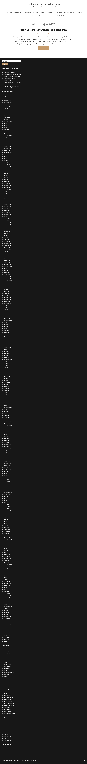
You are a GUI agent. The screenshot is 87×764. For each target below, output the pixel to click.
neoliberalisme (7, 699)
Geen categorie (47, 33)
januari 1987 (7, 618)
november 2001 (7, 403)
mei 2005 (6, 365)
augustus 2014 (7, 231)
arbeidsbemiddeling (8, 653)
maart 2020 (6, 140)
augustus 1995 (7, 542)
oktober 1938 (7, 641)
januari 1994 (7, 581)
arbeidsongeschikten (9, 658)
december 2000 (7, 419)
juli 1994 (6, 568)
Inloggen (6, 734)
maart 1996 (6, 527)
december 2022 (7, 104)
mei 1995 (6, 548)
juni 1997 (6, 498)
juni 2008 (6, 339)
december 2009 (7, 314)
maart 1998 (6, 479)
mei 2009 (6, 326)
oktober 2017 (7, 187)
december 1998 (7, 461)
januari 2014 (7, 241)
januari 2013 (7, 262)
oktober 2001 (7, 405)
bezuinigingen (7, 666)
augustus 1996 (7, 517)
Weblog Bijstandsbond (70, 12)
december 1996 (7, 510)
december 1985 (7, 622)
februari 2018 (7, 181)
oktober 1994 (7, 562)
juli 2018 (6, 173)
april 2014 (6, 237)
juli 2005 (6, 361)
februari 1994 (7, 579)
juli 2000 (6, 430)
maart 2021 (6, 129)
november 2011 (7, 278)
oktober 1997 (7, 490)
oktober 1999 (7, 446)
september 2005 (8, 359)
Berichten (7, 736)
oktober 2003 (7, 386)
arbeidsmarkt (7, 656)
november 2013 (7, 245)
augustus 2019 (7, 154)
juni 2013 (6, 254)
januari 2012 (7, 274)
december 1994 (7, 558)
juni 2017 (6, 193)
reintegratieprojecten (9, 705)
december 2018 (7, 166)
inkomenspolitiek (8, 689)
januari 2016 (7, 212)
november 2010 (7, 299)
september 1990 (8, 606)
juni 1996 (6, 521)
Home (6, 12)
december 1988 (7, 614)
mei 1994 (6, 573)
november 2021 (7, 119)
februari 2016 (7, 210)
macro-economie (8, 691)
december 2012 (7, 264)
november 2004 (7, 374)
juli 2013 (6, 251)
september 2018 (8, 169)
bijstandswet (7, 668)
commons (6, 670)
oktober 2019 (7, 150)
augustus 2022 (7, 106)
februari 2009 (7, 332)
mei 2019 (6, 158)
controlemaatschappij (9, 672)
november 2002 (7, 390)
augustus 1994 (7, 566)
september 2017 (8, 189)
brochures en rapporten (16, 12)
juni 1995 (6, 546)
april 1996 (6, 525)
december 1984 (7, 624)
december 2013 (7, 243)
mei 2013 (6, 256)
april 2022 (6, 115)
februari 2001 (7, 415)
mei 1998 (6, 475)
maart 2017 (6, 200)
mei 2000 (6, 434)
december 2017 (7, 185)
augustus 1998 (7, 469)
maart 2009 (6, 330)
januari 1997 (7, 508)
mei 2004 (6, 380)
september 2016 (8, 206)
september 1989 (8, 612)
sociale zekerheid (8, 711)
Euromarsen (7, 680)
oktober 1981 (7, 631)
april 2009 (6, 328)
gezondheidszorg (8, 687)
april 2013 (6, 258)
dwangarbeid (7, 676)
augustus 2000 (7, 428)
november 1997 (7, 488)
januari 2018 (7, 183)
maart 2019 (6, 162)
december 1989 (7, 610)
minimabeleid (7, 695)
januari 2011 (7, 295)
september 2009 (8, 320)
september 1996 (8, 515)
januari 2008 (7, 345)
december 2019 (7, 146)
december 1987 (7, 616)
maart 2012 (6, 270)
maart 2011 (6, 291)
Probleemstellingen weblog (31, 12)
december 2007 (7, 347)
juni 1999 (6, 450)
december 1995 (7, 533)
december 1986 (7, 620)
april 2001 (6, 413)
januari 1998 (7, 484)
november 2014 (7, 224)
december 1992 (7, 595)
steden (5, 717)
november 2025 (7, 100)
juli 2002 (6, 392)
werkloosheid (7, 722)
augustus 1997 (7, 494)
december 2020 (7, 131)
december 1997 (7, 486)
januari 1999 (7, 459)
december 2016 (7, 204)
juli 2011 (6, 285)
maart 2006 (6, 353)
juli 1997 (6, 496)
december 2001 (7, 401)
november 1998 (7, 463)
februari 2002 (7, 399)
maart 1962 (6, 639)
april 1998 (6, 477)
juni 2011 (6, 287)
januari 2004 (7, 382)
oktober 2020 (7, 133)
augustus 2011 (7, 283)
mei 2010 (6, 307)
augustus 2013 (7, 249)
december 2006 (7, 351)
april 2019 (6, 160)
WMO (5, 724)
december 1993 (7, 583)
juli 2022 (6, 108)
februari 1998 (7, 481)
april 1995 (6, 550)
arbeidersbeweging (8, 651)
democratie (6, 674)
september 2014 (8, 229)
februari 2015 (7, 218)
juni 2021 (6, 123)
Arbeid (5, 649)
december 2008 (7, 334)
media (5, 693)
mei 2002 (6, 394)
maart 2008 (6, 341)
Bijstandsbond (58, 12)
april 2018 (6, 177)
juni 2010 (6, 305)
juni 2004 (6, 378)
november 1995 (7, 535)
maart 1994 (6, 577)
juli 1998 (6, 471)
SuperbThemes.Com (31, 760)
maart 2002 (6, 397)
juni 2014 (6, 235)
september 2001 (8, 407)
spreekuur (6, 715)
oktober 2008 (7, 336)
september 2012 (8, 266)
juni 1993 (6, 587)
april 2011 (6, 289)
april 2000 (6, 436)
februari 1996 (7, 529)
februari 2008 (7, 343)
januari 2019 (7, 164)
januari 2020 (7, 144)
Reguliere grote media (46, 12)
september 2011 (8, 280)
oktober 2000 (7, 423)
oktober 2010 (7, 301)
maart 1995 (6, 552)
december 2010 (7, 297)
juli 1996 (6, 519)
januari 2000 (7, 442)
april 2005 (6, 367)
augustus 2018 (7, 171)
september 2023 (8, 102)
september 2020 (8, 135)
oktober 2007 (7, 349)
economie (6, 678)
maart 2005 (6, 370)
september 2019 (8, 152)
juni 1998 (6, 473)
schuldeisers (7, 707)
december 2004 (7, 372)
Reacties (7, 738)
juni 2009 (6, 324)
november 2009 (7, 316)
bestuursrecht (7, 664)
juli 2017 (6, 191)
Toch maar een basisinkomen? (29, 15)
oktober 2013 (7, 247)
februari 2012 (7, 272)
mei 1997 (6, 500)
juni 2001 (6, 411)
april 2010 (6, 309)
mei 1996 (6, 523)
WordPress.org (7, 740)
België (5, 662)
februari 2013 (7, 260)
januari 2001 (7, 417)
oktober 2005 (7, 357)
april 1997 (6, 502)
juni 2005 (6, 363)
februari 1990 (7, 608)
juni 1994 (6, 571)
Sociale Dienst (7, 709)
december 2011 (7, 276)
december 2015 (7, 214)
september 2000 (8, 426)
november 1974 (7, 635)
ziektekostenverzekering (10, 726)
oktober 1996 (7, 513)
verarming (6, 719)
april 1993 (6, 589)
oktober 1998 (7, 465)
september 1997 (8, 492)
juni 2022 (6, 111)
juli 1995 (6, 544)
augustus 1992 (7, 597)
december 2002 (7, 388)
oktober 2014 (7, 227)
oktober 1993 (7, 585)
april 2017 (6, 198)
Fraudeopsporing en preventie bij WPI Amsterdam (52, 15)
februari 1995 (7, 554)
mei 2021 (6, 125)
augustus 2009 (7, 322)
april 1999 (6, 455)
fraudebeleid (7, 682)
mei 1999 (6, 452)
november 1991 (7, 602)
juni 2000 (6, 432)
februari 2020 (7, 142)
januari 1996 (7, 531)
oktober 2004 (7, 376)
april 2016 (6, 208)
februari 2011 (7, 293)
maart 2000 (6, 438)
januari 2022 (7, 117)
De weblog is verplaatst (9, 72)
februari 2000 (7, 440)
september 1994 (8, 564)
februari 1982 (7, 629)
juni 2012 (6, 268)
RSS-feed (80, 12)
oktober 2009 (7, 318)
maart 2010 (6, 312)
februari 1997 (7, 506)
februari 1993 (7, 593)
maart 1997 (6, 504)
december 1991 (7, 600)
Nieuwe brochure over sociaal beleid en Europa (44, 29)
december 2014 (7, 222)
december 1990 (7, 604)
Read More (43, 48)
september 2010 (8, 303)
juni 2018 (6, 175)
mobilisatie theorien (8, 697)
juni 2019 (6, 156)
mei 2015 (6, 216)
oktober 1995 (7, 537)
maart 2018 (6, 179)
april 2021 (6, 127)
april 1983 (6, 627)
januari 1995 (7, 556)
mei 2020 (6, 138)
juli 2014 (6, 233)
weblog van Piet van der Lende (43, 3)
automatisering (7, 660)
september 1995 (8, 539)
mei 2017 (6, 196)
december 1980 (7, 633)
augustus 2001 (7, 409)
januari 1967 (7, 637)
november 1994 (7, 560)
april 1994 (6, 575)
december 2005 (7, 355)
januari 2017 (7, 202)
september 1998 (8, 467)
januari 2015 (7, 220)
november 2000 (7, 421)
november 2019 (7, 148)
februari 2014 (7, 239)
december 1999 (7, 444)
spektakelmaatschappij (9, 713)
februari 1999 (7, 457)
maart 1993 (6, 591)
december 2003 (7, 384)
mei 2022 (6, 113)
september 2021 (8, 121)
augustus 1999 (7, 448)
